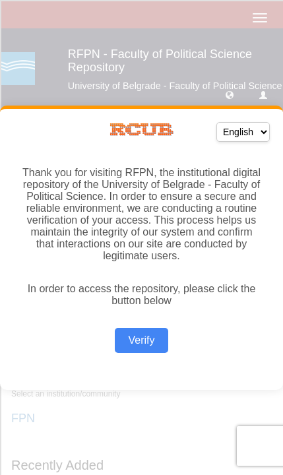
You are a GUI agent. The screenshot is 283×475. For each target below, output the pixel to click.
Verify (141, 340)
